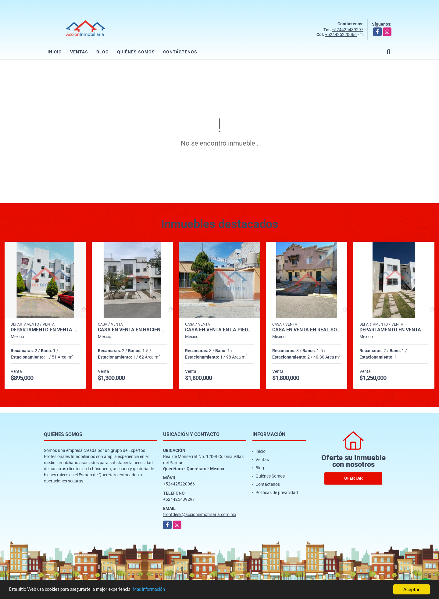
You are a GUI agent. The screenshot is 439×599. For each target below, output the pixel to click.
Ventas (79, 51)
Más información (162, 590)
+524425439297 (347, 29)
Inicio (55, 51)
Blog (102, 51)
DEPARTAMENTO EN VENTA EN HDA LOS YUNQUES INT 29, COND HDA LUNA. (45, 329)
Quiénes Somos (136, 51)
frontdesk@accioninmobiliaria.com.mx (199, 514)
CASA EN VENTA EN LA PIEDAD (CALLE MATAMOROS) (219, 329)
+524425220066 (341, 34)
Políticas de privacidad (276, 492)
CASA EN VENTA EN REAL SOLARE (306, 329)
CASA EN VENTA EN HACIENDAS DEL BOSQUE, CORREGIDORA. (132, 329)
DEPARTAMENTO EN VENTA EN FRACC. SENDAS (393, 329)
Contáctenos (180, 51)
